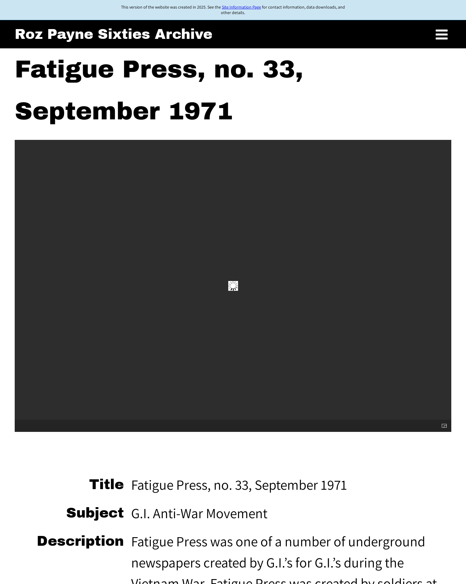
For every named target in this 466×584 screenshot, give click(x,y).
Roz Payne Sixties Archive (113, 34)
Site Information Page (241, 7)
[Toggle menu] (441, 35)
